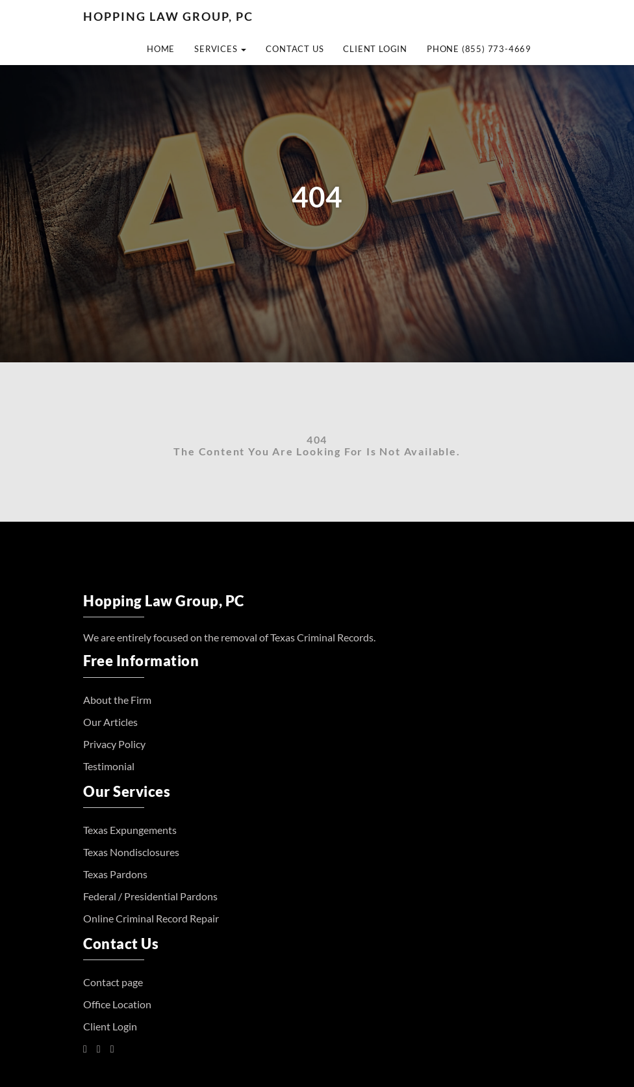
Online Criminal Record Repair (151, 918)
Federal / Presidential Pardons (150, 896)
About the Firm (117, 699)
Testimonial (108, 766)
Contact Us (294, 49)
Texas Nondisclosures (131, 852)
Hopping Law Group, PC (168, 16)
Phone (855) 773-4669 (479, 49)
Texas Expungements (130, 830)
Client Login (375, 49)
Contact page (113, 982)
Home (161, 49)
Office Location (117, 1004)
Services (220, 49)
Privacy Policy (114, 744)
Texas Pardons (115, 874)
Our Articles (110, 722)
